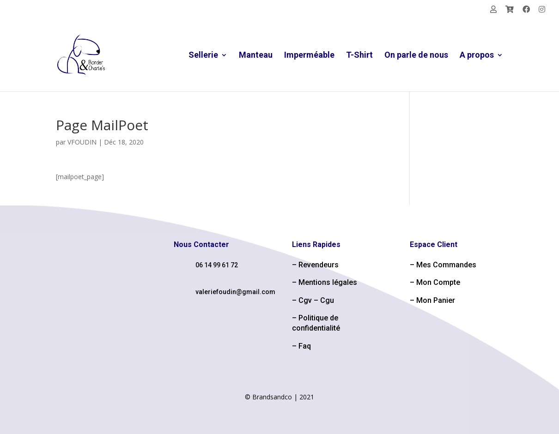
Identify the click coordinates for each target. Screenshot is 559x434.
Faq (304, 346)
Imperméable (309, 56)
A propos (477, 56)
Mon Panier (435, 300)
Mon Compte (438, 282)
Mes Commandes (446, 264)
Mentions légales (327, 282)
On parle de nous (416, 56)
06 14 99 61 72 (216, 265)
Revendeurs (318, 264)
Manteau (256, 56)
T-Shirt (359, 56)
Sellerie (203, 56)
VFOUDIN (82, 142)
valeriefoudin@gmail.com (235, 291)
